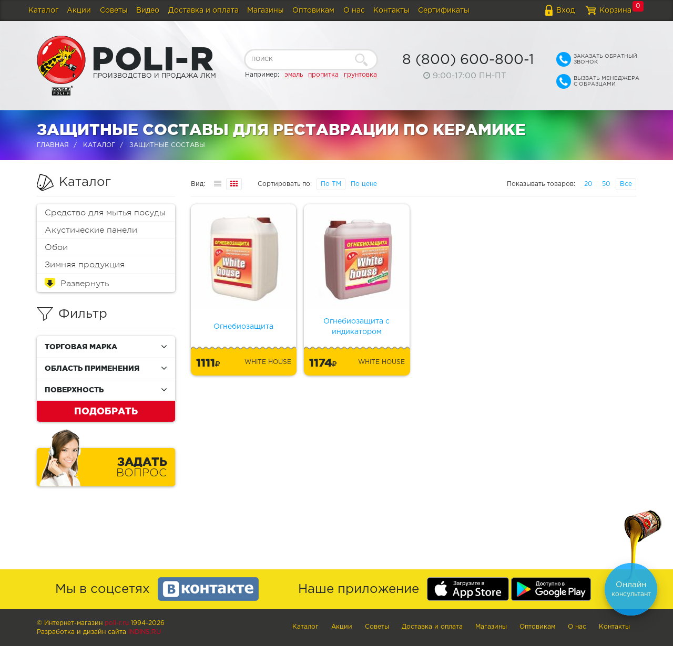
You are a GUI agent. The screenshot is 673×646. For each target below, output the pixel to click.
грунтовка (360, 75)
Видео (147, 10)
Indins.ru (144, 632)
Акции (79, 10)
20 (588, 184)
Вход (565, 10)
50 (606, 184)
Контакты (391, 10)
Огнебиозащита (243, 327)
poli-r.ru (117, 623)
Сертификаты (444, 10)
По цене (364, 184)
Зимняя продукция (85, 264)
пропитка (323, 75)
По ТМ (331, 184)
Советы (114, 10)
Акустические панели (91, 230)
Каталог (43, 10)
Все (626, 184)
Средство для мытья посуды (105, 212)
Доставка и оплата (203, 10)
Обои (56, 247)
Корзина (615, 10)
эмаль (293, 75)
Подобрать (106, 410)
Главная (53, 145)
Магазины (265, 10)
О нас (354, 10)
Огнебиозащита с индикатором (356, 326)
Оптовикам (313, 10)
